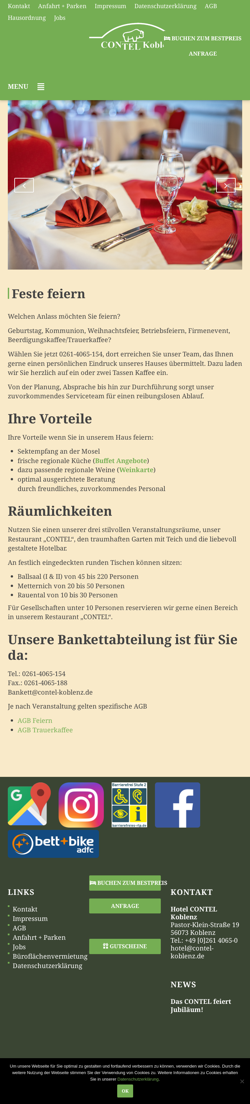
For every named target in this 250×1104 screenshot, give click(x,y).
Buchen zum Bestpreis (203, 38)
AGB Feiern (35, 720)
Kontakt (25, 909)
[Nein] (242, 1081)
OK (125, 1091)
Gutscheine (125, 946)
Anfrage (203, 53)
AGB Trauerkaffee (45, 729)
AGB (19, 928)
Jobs (19, 947)
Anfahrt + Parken (39, 937)
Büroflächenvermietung (50, 956)
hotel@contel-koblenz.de (192, 952)
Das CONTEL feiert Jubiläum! (201, 1005)
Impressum (30, 919)
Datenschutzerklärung (47, 966)
